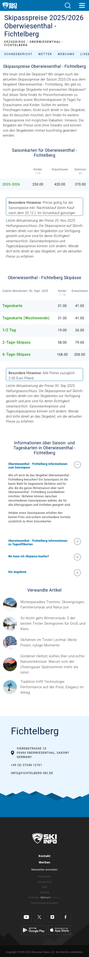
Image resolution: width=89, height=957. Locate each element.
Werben (44, 862)
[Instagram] (52, 917)
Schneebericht (18, 54)
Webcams (66, 54)
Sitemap (44, 892)
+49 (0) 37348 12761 (26, 765)
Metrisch (46, 897)
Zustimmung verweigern (44, 903)
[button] (68, 5)
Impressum (44, 876)
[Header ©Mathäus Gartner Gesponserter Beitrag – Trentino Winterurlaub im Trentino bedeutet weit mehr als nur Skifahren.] (53, 604)
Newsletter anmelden (44, 869)
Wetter (45, 54)
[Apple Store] (59, 930)
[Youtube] (26, 917)
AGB (44, 887)
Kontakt (45, 856)
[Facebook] (66, 917)
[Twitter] (39, 917)
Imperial (56, 897)
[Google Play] (34, 930)
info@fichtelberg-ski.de (32, 773)
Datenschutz (44, 882)
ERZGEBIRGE (15, 41)
